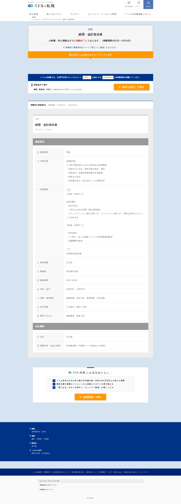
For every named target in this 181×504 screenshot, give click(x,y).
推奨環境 (102, 472)
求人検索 (33, 14)
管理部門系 (36, 432)
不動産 (46, 439)
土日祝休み (46, 453)
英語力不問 (36, 453)
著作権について (92, 472)
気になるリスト (54, 14)
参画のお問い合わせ (130, 472)
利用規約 (47, 472)
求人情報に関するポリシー (60, 472)
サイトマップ (144, 472)
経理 (43, 432)
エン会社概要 (37, 472)
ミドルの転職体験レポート (138, 14)
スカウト (75, 14)
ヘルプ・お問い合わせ (115, 472)
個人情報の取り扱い (78, 472)
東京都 (34, 446)
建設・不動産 (37, 439)
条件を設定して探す (133, 87)
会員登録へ (92, 397)
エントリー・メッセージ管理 (102, 14)
